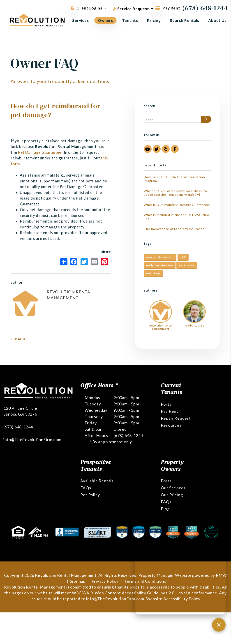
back (18, 339)
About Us (217, 20)
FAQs (85, 487)
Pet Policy (90, 494)
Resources (171, 425)
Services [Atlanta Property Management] (80, 20)
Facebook (73, 261)
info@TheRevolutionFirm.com (32, 422)
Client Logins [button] (85, 8)
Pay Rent (169, 411)
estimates (186, 265)
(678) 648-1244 (205, 8)
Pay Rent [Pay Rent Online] (167, 8)
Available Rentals (96, 480)
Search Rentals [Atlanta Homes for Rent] (184, 20)
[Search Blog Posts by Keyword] (172, 119)
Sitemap (77, 581)
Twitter (84, 261)
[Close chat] (219, 625)
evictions (153, 273)
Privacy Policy (105, 581)
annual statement (160, 257)
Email (94, 261)
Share (63, 261)
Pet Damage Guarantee (39, 152)
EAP (183, 257)
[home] (37, 20)
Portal (167, 404)
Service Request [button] (131, 8)
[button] (148, 149)
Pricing (154, 20)
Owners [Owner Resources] (105, 20)
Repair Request (176, 418)
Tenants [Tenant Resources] (130, 20)
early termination (159, 265)
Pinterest (104, 261)
